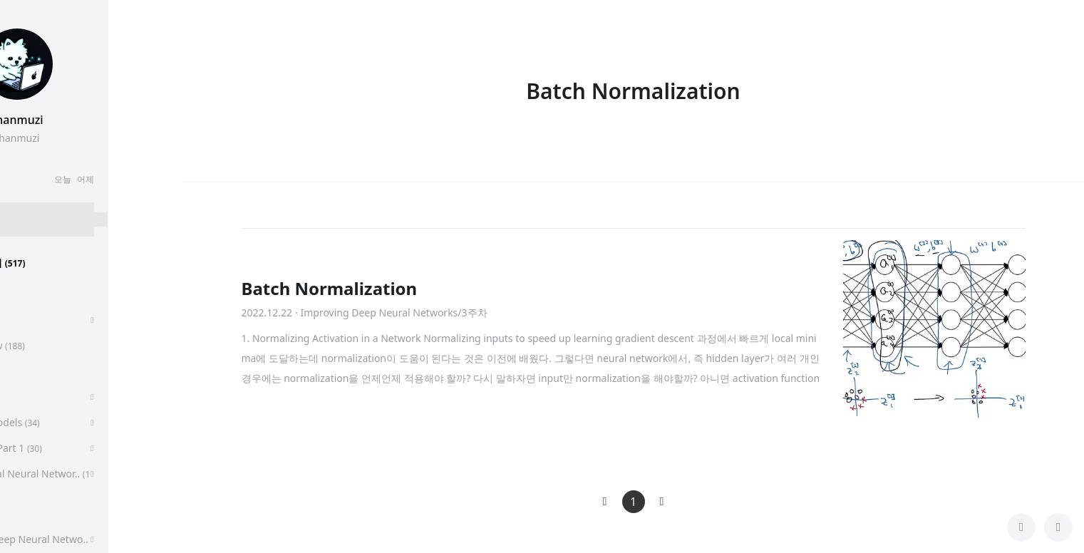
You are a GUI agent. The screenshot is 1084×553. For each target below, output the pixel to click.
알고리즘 (43, 396)
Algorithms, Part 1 (65, 448)
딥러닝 (38, 371)
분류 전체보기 (57, 262)
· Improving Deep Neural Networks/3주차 (391, 312)
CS (26, 513)
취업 (30, 319)
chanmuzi (91, 120)
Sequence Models (64, 422)
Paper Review (56, 345)
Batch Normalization (330, 288)
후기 (33, 294)
